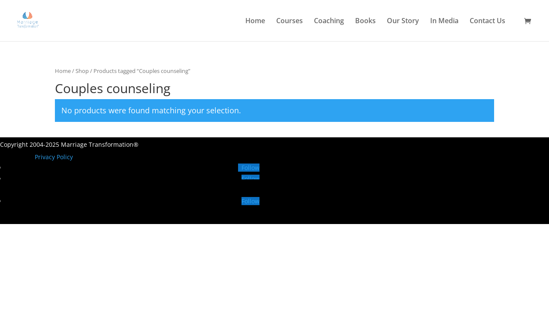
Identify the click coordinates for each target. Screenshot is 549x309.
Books (365, 21)
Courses (289, 21)
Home (255, 21)
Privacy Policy (54, 157)
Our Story (403, 21)
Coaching (329, 21)
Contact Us (487, 21)
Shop (82, 71)
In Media (444, 21)
